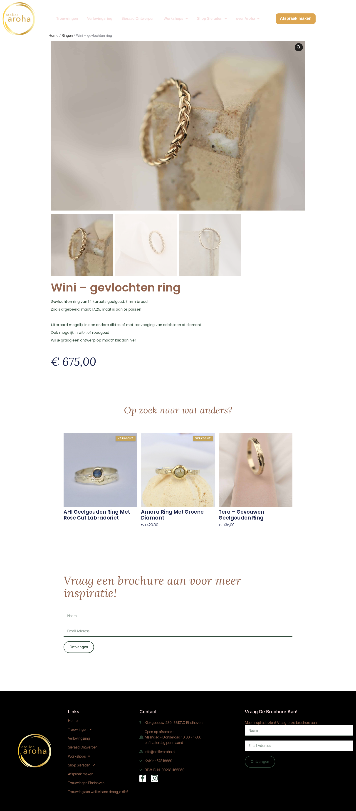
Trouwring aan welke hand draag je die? (99, 790)
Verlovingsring (99, 16)
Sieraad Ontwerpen (138, 16)
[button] (299, 47)
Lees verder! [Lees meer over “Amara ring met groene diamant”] (152, 529)
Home (72, 719)
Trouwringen (67, 16)
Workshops (176, 16)
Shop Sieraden (212, 16)
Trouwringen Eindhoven (86, 781)
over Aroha (248, 16)
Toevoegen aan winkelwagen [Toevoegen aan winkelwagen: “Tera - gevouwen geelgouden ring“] (246, 529)
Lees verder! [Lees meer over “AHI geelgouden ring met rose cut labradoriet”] (75, 523)
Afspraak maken (80, 772)
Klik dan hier (125, 338)
